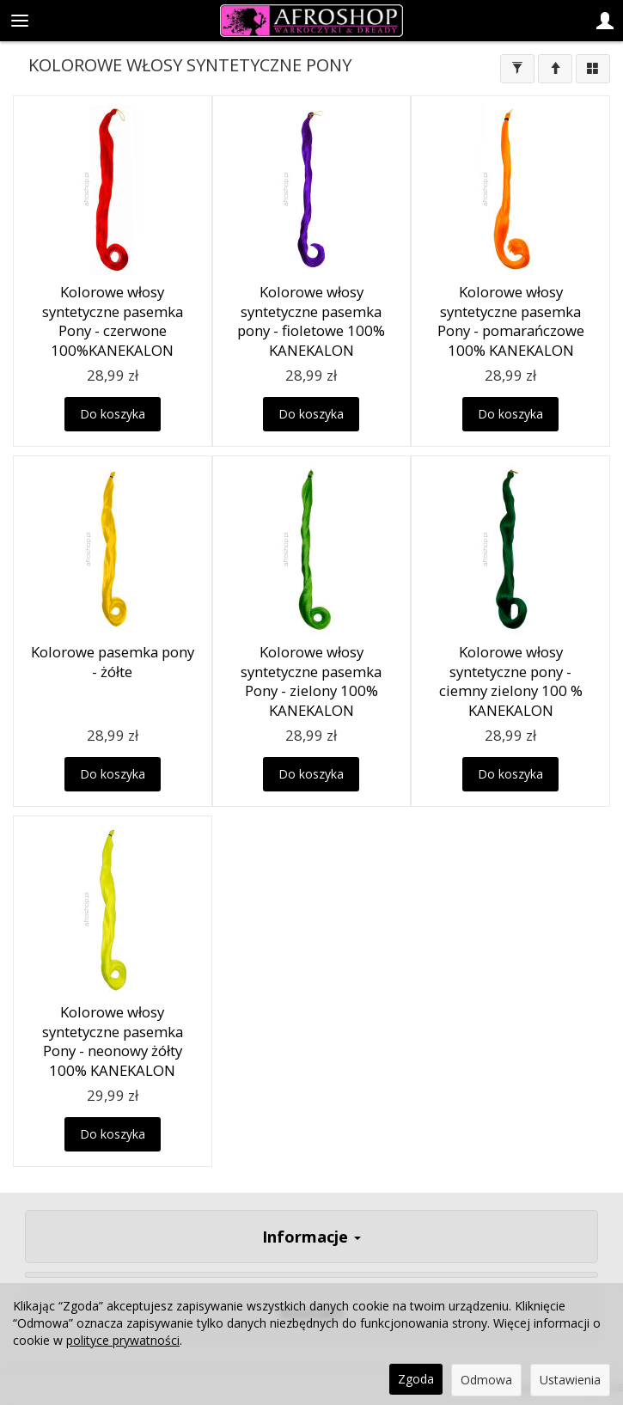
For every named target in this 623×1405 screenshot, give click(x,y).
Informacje (311, 1236)
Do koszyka (112, 414)
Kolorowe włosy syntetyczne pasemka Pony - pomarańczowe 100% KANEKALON (510, 321)
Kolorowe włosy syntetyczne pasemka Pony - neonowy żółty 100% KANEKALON (112, 1041)
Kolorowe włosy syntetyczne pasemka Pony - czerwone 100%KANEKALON (112, 321)
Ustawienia (570, 1379)
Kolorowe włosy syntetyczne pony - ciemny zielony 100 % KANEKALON (511, 681)
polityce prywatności (123, 1340)
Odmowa (486, 1379)
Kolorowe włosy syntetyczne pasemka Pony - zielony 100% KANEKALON (311, 681)
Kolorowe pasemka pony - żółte (112, 661)
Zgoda (416, 1379)
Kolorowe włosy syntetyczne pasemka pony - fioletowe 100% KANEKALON (311, 321)
